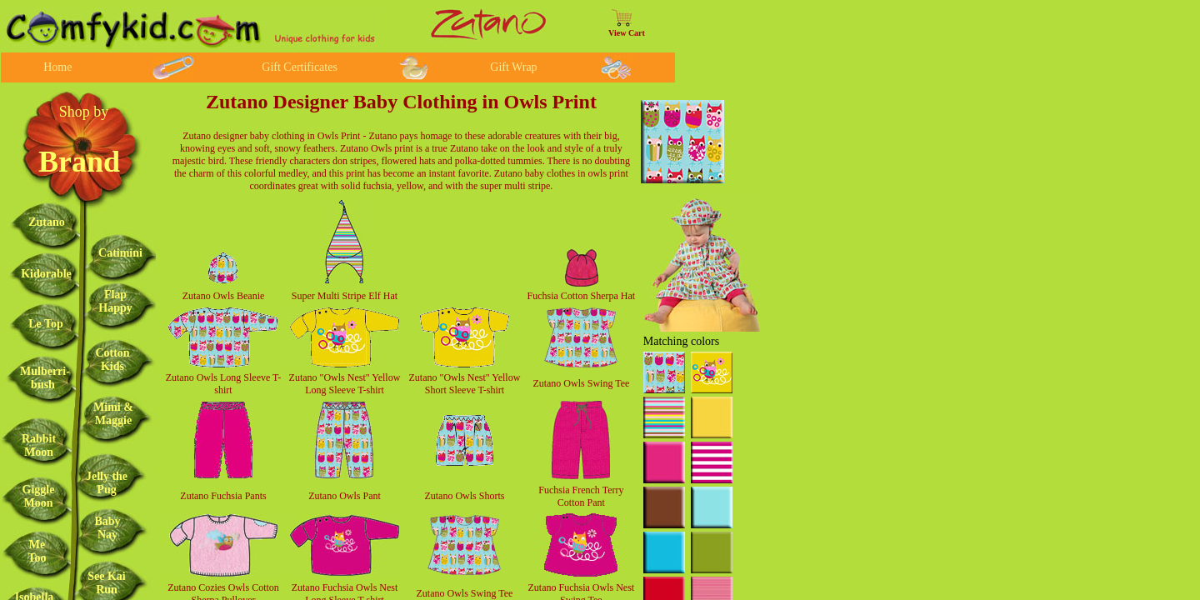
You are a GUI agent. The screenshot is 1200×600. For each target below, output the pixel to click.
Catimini (120, 253)
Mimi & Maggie (113, 414)
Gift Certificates (300, 67)
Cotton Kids (112, 359)
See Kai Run (107, 583)
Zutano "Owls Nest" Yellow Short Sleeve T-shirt (465, 384)
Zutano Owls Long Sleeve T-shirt (224, 384)
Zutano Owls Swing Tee (580, 383)
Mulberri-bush (45, 378)
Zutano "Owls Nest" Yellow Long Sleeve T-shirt (345, 384)
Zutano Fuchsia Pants (223, 496)
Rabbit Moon (39, 445)
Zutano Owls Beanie (223, 296)
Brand (79, 161)
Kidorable (46, 274)
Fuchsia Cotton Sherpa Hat (582, 296)
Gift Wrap (513, 67)
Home (57, 67)
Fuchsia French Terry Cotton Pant (580, 496)
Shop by (84, 111)
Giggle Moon (38, 496)
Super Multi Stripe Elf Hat (345, 296)
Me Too (37, 551)
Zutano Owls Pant (344, 496)
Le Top (45, 324)
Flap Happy (115, 301)
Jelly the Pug (107, 483)
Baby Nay (107, 528)
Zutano (46, 222)
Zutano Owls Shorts (464, 496)
